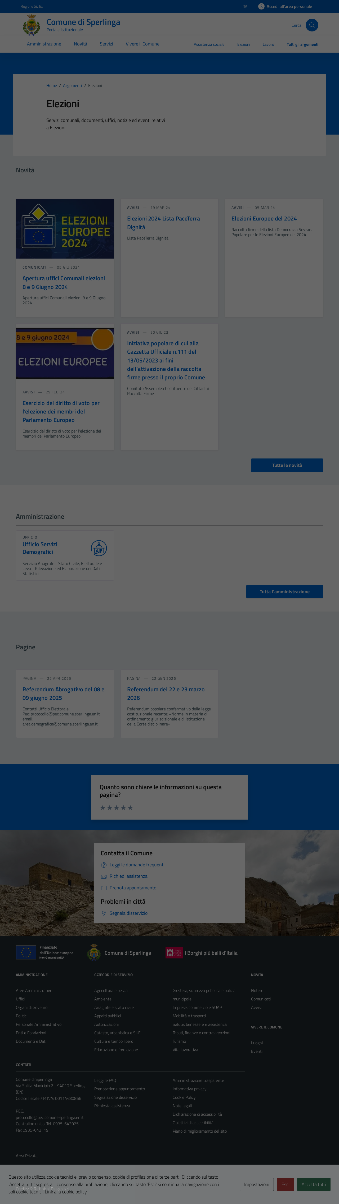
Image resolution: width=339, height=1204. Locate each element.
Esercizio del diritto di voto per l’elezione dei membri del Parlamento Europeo (61, 411)
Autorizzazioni (106, 1024)
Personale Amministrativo (38, 1024)
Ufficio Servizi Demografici (40, 548)
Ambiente (102, 999)
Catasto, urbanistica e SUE (117, 1033)
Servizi (106, 43)
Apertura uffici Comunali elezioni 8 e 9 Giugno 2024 (64, 282)
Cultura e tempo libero (113, 1041)
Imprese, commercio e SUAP (197, 1007)
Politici (21, 1016)
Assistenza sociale (209, 44)
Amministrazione (44, 43)
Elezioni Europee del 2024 (264, 218)
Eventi (256, 1051)
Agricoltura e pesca (111, 990)
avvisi (134, 207)
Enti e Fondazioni (31, 1033)
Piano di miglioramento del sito (200, 1131)
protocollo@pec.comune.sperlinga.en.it (50, 1117)
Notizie (257, 990)
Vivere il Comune (142, 43)
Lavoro (268, 44)
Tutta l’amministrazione (285, 591)
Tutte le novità (287, 465)
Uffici (20, 999)
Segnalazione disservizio (115, 1097)
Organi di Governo (31, 1007)
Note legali (182, 1105)
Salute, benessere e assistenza (200, 1024)
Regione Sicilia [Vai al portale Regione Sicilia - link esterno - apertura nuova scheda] (32, 6)
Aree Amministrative (34, 990)
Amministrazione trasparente (198, 1080)
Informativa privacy (190, 1089)
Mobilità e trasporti (189, 1016)
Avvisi (256, 1007)
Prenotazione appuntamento (119, 1089)
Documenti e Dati (31, 1041)
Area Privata (27, 1155)
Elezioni (243, 44)
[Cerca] (312, 25)
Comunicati (261, 999)
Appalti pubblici (107, 1016)
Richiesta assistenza (112, 1105)
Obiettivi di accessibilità (193, 1122)
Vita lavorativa (185, 1049)
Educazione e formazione (116, 1049)
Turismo (179, 1041)
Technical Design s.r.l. (52, 1188)
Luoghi (257, 1043)
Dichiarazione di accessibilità (197, 1114)
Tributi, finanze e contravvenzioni (201, 1033)
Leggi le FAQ (105, 1080)
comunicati (35, 267)
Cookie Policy (184, 1097)
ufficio (30, 537)
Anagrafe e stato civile (114, 1007)
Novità (80, 43)
